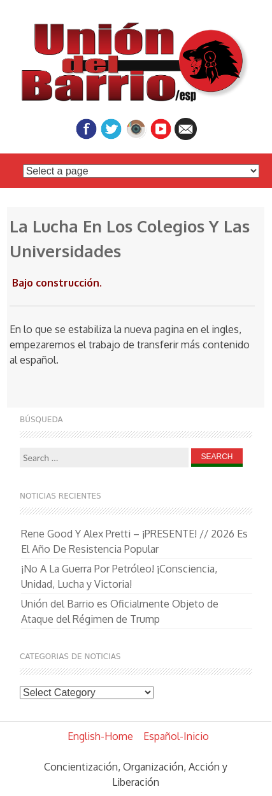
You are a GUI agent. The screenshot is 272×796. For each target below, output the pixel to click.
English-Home (100, 736)
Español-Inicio (176, 736)
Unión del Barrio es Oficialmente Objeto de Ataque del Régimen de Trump (119, 611)
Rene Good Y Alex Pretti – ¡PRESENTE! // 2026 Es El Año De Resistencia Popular (134, 541)
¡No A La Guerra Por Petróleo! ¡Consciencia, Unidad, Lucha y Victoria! (119, 576)
